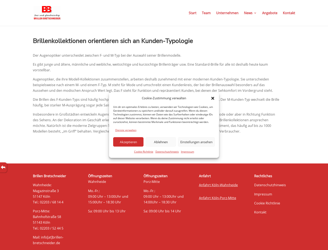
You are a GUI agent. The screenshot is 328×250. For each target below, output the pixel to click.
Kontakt (289, 13)
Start (192, 13)
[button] (213, 98)
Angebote (269, 13)
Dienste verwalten (125, 130)
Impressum (187, 152)
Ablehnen (161, 142)
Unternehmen (227, 13)
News (248, 13)
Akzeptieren (128, 142)
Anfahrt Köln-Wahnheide (218, 185)
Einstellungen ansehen (196, 142)
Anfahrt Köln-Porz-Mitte (217, 198)
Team (206, 13)
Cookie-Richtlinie (143, 152)
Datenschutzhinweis (167, 152)
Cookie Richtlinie (267, 203)
